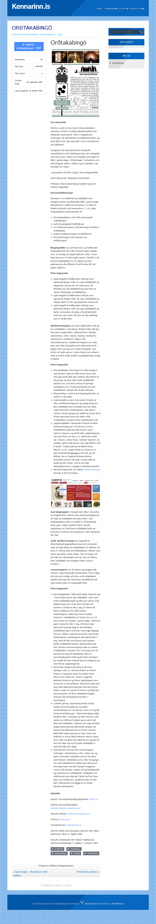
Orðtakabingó (59, 853)
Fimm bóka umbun (87, 871)
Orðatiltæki (74, 849)
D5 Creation (88, 903)
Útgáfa (123, 8)
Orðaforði (57, 849)
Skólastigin (136, 8)
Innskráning (118, 63)
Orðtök (75, 853)
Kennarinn (110, 8)
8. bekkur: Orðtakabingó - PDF (28, 46)
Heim (99, 8)
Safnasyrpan (91, 853)
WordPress (118, 903)
